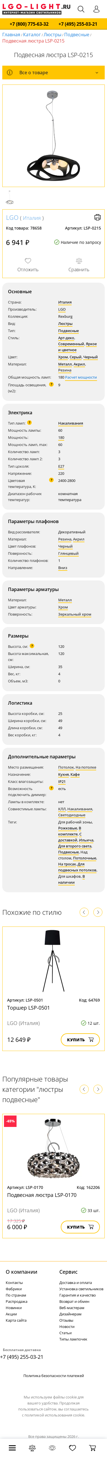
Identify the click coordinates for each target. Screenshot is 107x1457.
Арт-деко (66, 337)
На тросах (67, 864)
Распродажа (16, 1301)
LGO (12, 217)
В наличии (71, 879)
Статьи (65, 1332)
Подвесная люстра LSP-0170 (41, 1194)
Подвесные (76, 34)
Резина (64, 370)
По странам (16, 1295)
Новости (66, 1326)
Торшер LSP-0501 (28, 1007)
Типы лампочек (73, 1339)
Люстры (52, 34)
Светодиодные (71, 814)
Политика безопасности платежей (53, 1375)
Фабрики (14, 1288)
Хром (63, 356)
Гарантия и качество (77, 1295)
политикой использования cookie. (55, 1415)
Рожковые (67, 828)
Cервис (68, 1271)
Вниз (62, 567)
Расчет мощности (81, 377)
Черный (90, 356)
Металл (65, 364)
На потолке (86, 767)
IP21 (62, 781)
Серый (76, 356)
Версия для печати (97, 217)
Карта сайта (16, 1320)
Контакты (14, 1282)
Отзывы (66, 1320)
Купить (80, 1039)
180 (61, 437)
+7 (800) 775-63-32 (29, 24)
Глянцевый (68, 553)
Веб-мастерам (71, 1307)
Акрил (79, 364)
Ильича (86, 840)
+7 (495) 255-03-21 (77, 24)
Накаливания (70, 423)
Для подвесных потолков (77, 867)
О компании (21, 1271)
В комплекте (69, 831)
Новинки (14, 1307)
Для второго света (74, 846)
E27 (61, 466)
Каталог (32, 34)
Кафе (75, 774)
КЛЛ (62, 808)
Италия (32, 217)
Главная (11, 34)
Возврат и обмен (74, 1301)
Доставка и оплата (75, 1282)
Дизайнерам (70, 1314)
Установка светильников (81, 1288)
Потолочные (84, 858)
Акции (11, 1314)
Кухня (63, 774)
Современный (71, 343)
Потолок (66, 767)
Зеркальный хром (74, 614)
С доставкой (70, 837)
